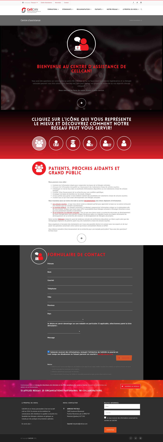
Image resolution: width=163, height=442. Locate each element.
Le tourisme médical (59, 207)
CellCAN (30, 438)
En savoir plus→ (27, 424)
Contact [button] (66, 2)
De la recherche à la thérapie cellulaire (66, 212)
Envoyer (110, 430)
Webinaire (61, 219)
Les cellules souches (60, 204)
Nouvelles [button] (58, 2)
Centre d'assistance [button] (46, 2)
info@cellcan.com (105, 354)
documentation (89, 201)
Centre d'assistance (134, 20)
